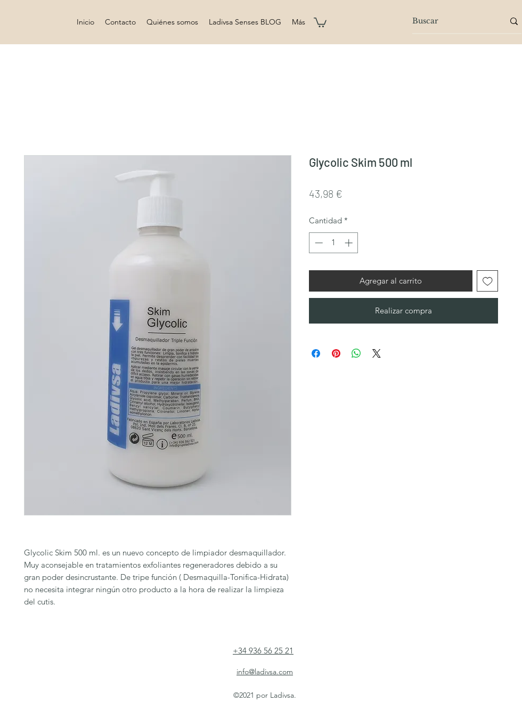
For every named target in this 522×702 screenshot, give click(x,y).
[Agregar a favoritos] (488, 281)
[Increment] (349, 243)
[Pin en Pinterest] (336, 353)
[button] (320, 22)
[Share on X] (376, 353)
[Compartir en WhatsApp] (356, 353)
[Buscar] (450, 21)
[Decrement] (318, 243)
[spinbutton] (333, 243)
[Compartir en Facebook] (315, 353)
